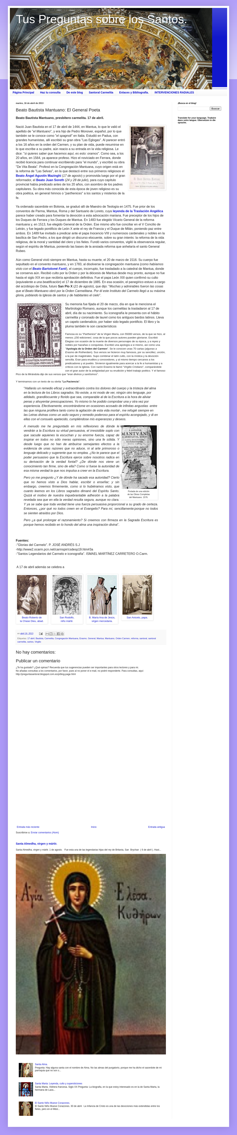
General (91, 638)
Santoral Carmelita (101, 92)
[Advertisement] (91, 793)
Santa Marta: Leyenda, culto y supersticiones (58, 1083)
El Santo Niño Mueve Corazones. (52, 1103)
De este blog (74, 92)
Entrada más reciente (28, 827)
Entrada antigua (156, 827)
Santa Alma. (41, 1064)
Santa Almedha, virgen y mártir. (36, 843)
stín (44, 175)
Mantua (100, 638)
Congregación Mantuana (66, 638)
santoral (143, 638)
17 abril (30, 638)
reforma (134, 638)
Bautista (39, 638)
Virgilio (38, 642)
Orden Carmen (123, 638)
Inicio (94, 827)
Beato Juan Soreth (50, 180)
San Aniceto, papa (137, 617)
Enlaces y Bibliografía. (134, 92)
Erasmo (83, 638)
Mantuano (110, 638)
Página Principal (23, 92)
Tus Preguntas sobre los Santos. (101, 19)
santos (30, 642)
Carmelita (49, 638)
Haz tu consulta (50, 92)
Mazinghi (54, 175)
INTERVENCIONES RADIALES (174, 92)
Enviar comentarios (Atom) (45, 832)
